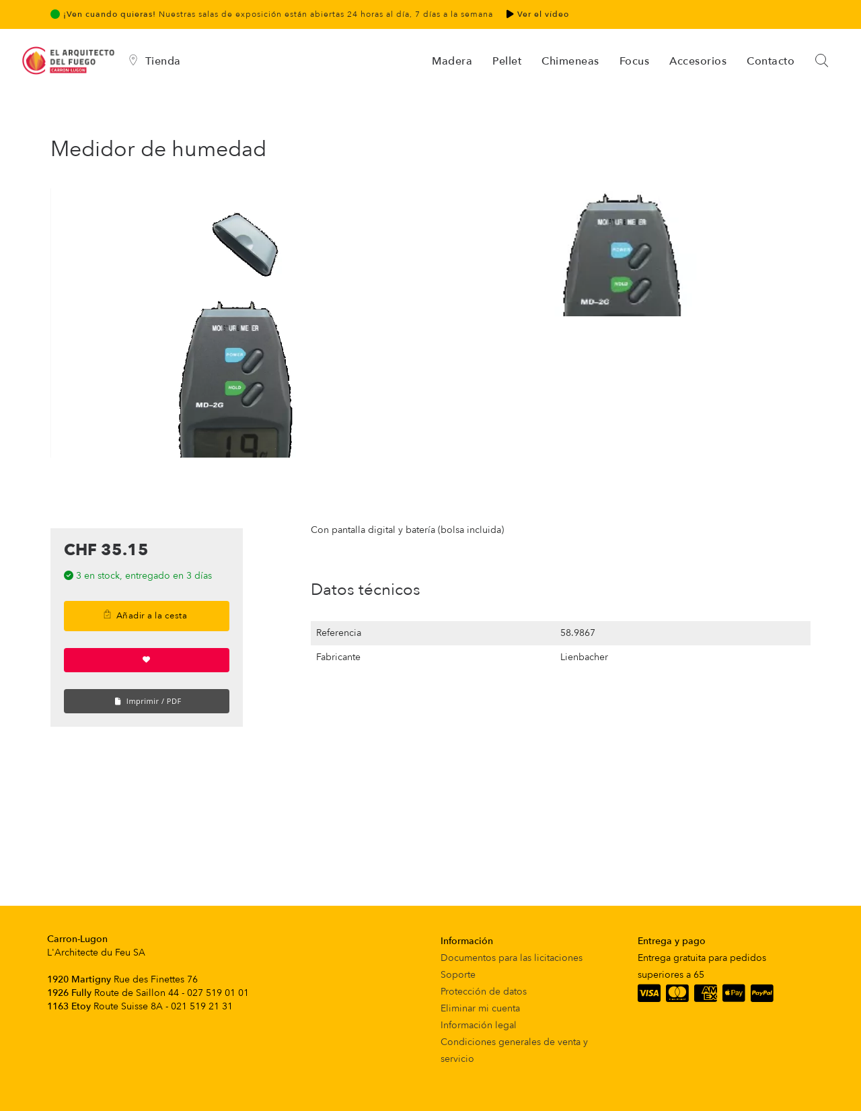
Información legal (479, 1025)
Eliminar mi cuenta (480, 1008)
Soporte (458, 974)
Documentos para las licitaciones (512, 958)
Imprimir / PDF (148, 701)
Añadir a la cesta (145, 616)
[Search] (822, 61)
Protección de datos (484, 991)
